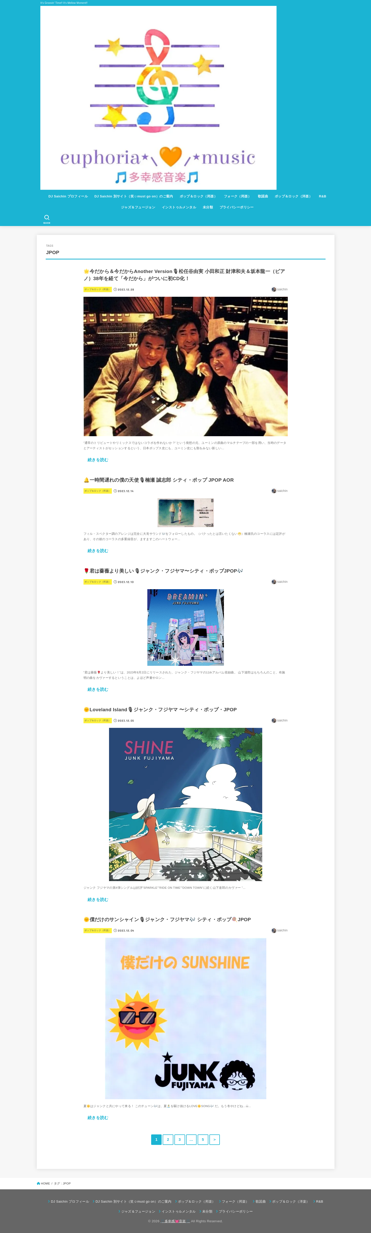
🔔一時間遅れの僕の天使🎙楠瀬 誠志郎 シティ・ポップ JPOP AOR (158, 480)
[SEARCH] (46, 219)
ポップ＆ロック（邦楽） (199, 196)
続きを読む (98, 459)
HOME (45, 1183)
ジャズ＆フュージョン (138, 207)
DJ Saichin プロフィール (68, 196)
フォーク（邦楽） (237, 196)
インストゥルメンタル (179, 207)
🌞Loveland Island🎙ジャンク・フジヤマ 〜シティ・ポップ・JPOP (160, 709)
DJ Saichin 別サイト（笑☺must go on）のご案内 (133, 196)
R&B (322, 196)
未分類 (208, 207)
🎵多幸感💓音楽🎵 (175, 1221)
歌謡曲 (263, 196)
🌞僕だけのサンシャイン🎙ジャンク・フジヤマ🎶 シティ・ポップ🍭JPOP (167, 919)
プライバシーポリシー (237, 207)
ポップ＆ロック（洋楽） (294, 196)
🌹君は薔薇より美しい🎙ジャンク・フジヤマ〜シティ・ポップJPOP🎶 (163, 571)
